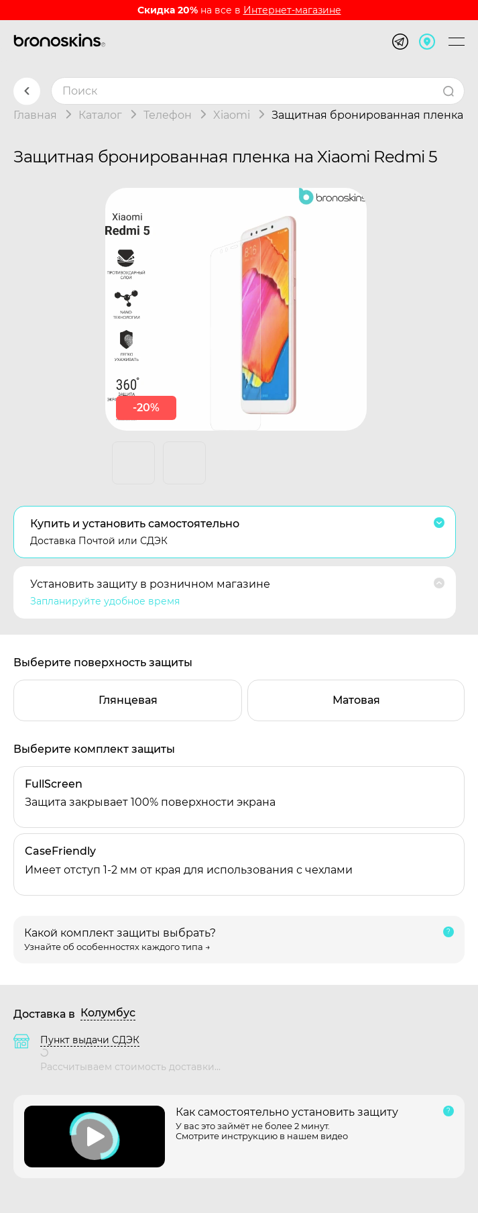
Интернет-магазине (292, 10)
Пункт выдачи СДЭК (89, 1040)
